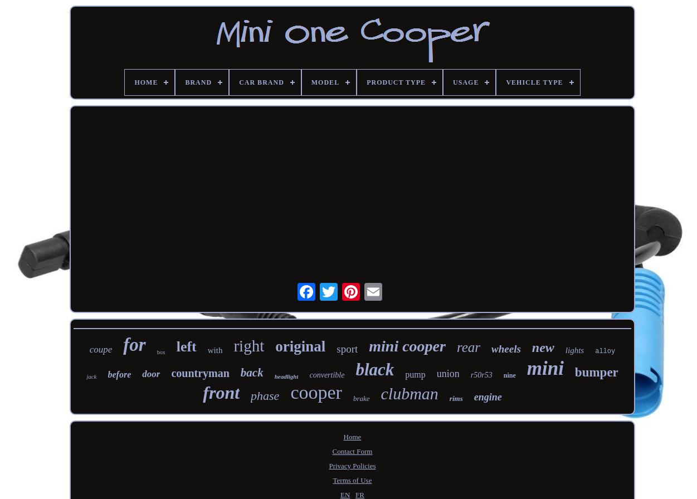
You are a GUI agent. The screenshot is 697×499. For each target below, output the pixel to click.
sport (347, 349)
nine (510, 375)
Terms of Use (352, 480)
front (221, 393)
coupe (101, 349)
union (448, 373)
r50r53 (482, 375)
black (374, 369)
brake (361, 398)
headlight (287, 376)
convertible (326, 375)
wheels (506, 349)
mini (545, 368)
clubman (409, 393)
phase (265, 396)
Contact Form (353, 451)
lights (575, 350)
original (300, 346)
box (161, 352)
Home (353, 437)
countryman (200, 373)
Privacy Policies (352, 466)
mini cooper (407, 346)
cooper (316, 392)
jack (91, 376)
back (252, 372)
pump (415, 374)
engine (488, 397)
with (215, 350)
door (151, 374)
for (134, 345)
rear (468, 347)
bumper (596, 372)
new (543, 347)
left (187, 347)
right (248, 346)
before (119, 374)
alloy (605, 351)
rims (456, 398)
